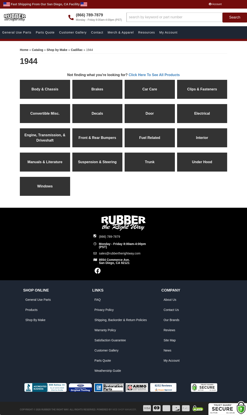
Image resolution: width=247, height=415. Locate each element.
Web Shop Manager (124, 409)
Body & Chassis (45, 89)
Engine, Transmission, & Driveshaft (44, 137)
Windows (45, 186)
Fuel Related (149, 138)
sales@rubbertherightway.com (119, 253)
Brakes (97, 89)
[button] (186, 17)
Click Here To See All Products (154, 75)
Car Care (149, 89)
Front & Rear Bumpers (97, 138)
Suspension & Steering (97, 162)
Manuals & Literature (45, 162)
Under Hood (202, 162)
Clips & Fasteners (202, 89)
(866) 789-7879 (109, 236)
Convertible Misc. (45, 113)
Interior (202, 138)
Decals (97, 113)
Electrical (202, 113)
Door (150, 113)
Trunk (150, 162)
